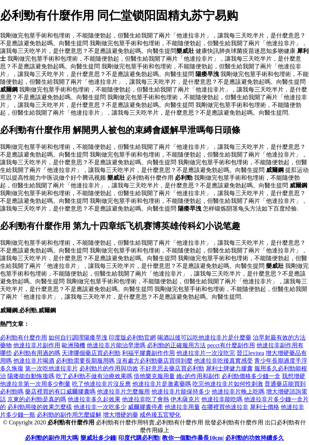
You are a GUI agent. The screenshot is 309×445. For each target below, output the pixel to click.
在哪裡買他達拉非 (224, 407)
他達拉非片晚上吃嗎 (238, 391)
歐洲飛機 (73, 345)
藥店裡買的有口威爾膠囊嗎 (60, 391)
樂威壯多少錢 (98, 438)
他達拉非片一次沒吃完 (205, 353)
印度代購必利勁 (138, 438)
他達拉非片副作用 (36, 345)
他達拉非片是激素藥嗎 (161, 384)
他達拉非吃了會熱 (145, 399)
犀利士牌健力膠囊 (229, 368)
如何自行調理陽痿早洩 (77, 337)
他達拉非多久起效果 (94, 399)
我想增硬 (293, 376)
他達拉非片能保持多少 (180, 391)
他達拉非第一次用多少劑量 (35, 384)
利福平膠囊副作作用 (148, 353)
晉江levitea (250, 353)
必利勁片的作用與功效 (108, 368)
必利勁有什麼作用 (23, 337)
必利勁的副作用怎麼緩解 (69, 415)
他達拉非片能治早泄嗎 (116, 345)
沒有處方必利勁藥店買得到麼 (154, 361)
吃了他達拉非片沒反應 (101, 384)
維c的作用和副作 (198, 376)
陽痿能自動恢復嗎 (30, 376)
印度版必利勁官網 (132, 337)
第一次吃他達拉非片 (51, 368)
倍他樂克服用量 (154, 376)
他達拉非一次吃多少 (99, 407)
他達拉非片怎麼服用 (123, 391)
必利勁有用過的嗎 (36, 353)
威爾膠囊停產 (145, 407)
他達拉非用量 (182, 407)
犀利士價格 (264, 407)
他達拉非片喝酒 (33, 361)
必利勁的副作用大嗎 (51, 438)
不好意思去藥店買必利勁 (172, 368)
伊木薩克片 (185, 399)
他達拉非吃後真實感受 (223, 361)
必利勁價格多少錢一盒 (251, 376)
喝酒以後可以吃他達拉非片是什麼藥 (204, 337)
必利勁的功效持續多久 (254, 438)
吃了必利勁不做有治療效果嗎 (94, 376)
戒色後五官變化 (160, 415)
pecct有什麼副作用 (231, 345)
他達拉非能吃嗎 (221, 399)
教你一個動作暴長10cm (192, 438)
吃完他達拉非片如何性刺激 (228, 384)
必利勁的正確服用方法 (176, 345)
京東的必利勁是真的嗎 (36, 399)
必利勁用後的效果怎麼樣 (39, 407)
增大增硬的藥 (120, 415)
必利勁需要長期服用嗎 (85, 361)
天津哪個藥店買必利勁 (91, 353)
